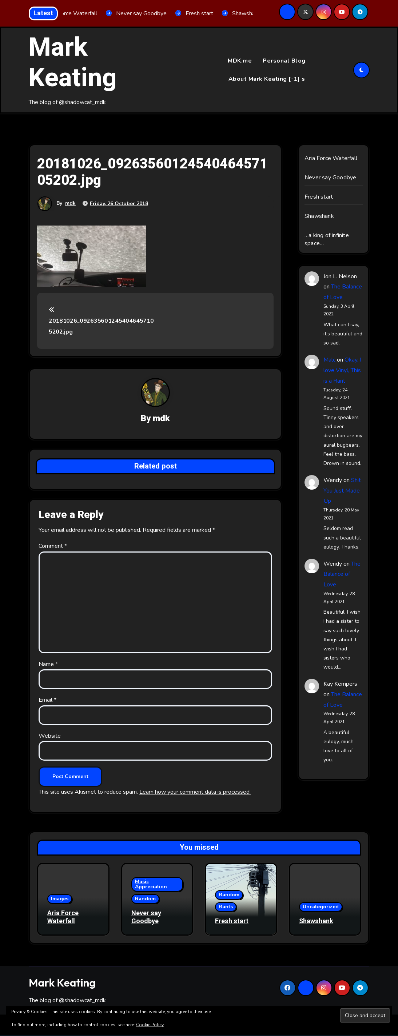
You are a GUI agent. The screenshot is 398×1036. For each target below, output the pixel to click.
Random (145, 899)
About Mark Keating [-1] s (266, 79)
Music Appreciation (151, 884)
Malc (329, 360)
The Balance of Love (342, 574)
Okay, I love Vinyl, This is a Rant (342, 370)
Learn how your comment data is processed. (195, 792)
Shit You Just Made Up (342, 490)
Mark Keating (73, 63)
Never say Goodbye (330, 178)
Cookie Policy (150, 1025)
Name (48, 664)
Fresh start (319, 197)
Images (59, 899)
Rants (226, 906)
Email (47, 700)
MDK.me (240, 61)
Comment (53, 546)
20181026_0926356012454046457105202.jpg (101, 321)
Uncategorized (321, 906)
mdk (70, 203)
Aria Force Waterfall (331, 158)
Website (50, 736)
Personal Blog (284, 61)
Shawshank (319, 216)
